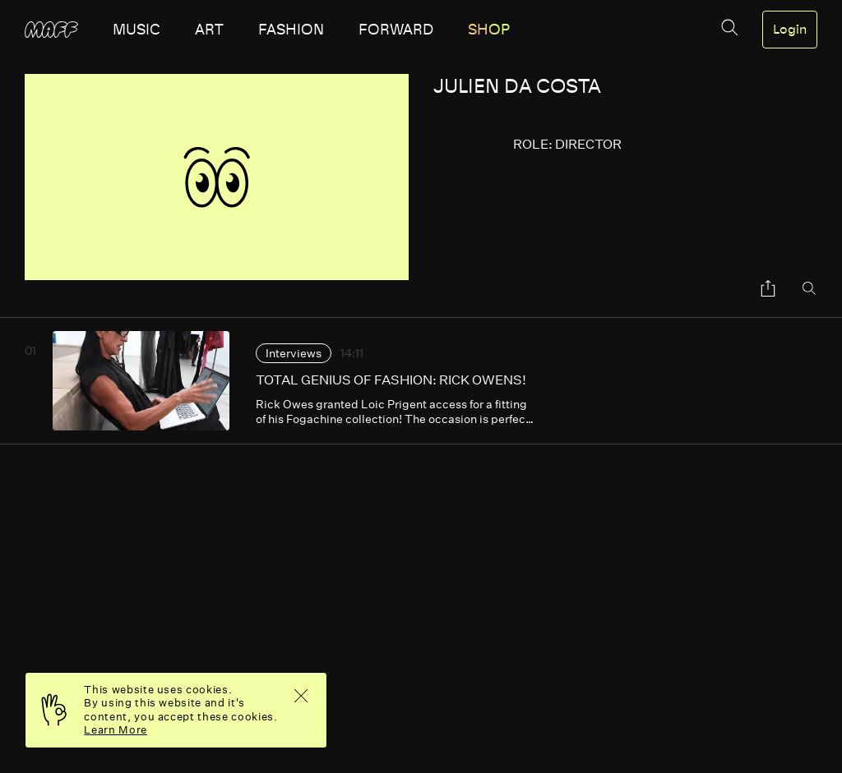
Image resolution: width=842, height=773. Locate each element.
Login (790, 29)
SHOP (489, 30)
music (136, 30)
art (209, 30)
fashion (291, 30)
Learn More (115, 730)
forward (396, 30)
